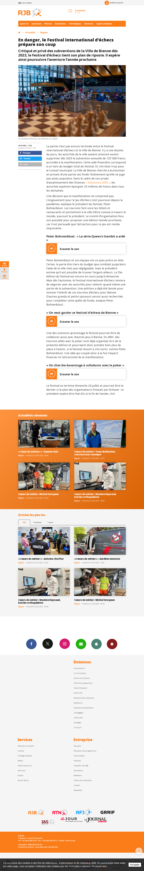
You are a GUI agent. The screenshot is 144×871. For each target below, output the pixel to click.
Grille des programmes (83, 683)
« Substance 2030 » (98, 182)
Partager (25, 153)
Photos (48, 23)
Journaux (36, 23)
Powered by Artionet (26, 847)
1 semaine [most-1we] (37, 522)
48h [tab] (24, 522)
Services (88, 23)
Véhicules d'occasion (26, 746)
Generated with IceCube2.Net (46, 847)
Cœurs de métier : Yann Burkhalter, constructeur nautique (95, 453)
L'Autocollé (78, 718)
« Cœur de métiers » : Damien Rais (38, 451)
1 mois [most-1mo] (50, 522)
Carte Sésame (79, 756)
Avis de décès (23, 780)
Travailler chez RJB (81, 766)
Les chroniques (80, 673)
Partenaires (78, 770)
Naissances (78, 703)
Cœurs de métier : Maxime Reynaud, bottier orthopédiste (95, 495)
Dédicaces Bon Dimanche (84, 698)
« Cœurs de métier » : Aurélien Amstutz (97, 558)
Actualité (30, 32)
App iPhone (96, 644)
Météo (20, 761)
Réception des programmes (85, 751)
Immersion (78, 693)
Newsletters (81, 644)
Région (44, 32)
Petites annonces (25, 766)
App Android (112, 644)
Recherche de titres (82, 678)
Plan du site (70, 840)
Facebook (31, 644)
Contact (77, 785)
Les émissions (79, 668)
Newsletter (78, 790)
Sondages (77, 722)
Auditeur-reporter (114, 3)
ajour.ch (24, 23)
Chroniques (75, 23)
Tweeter (25, 158)
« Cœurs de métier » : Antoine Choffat (40, 558)
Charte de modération (83, 780)
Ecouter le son (62, 248)
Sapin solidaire (104, 23)
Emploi (20, 775)
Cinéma (21, 751)
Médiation (78, 775)
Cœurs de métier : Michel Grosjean (38, 494)
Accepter (135, 864)
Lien (23, 164)
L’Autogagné (79, 713)
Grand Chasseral (80, 688)
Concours (77, 727)
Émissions (60, 23)
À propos (77, 746)
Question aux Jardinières (84, 708)
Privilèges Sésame (25, 756)
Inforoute (21, 770)
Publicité (77, 761)
